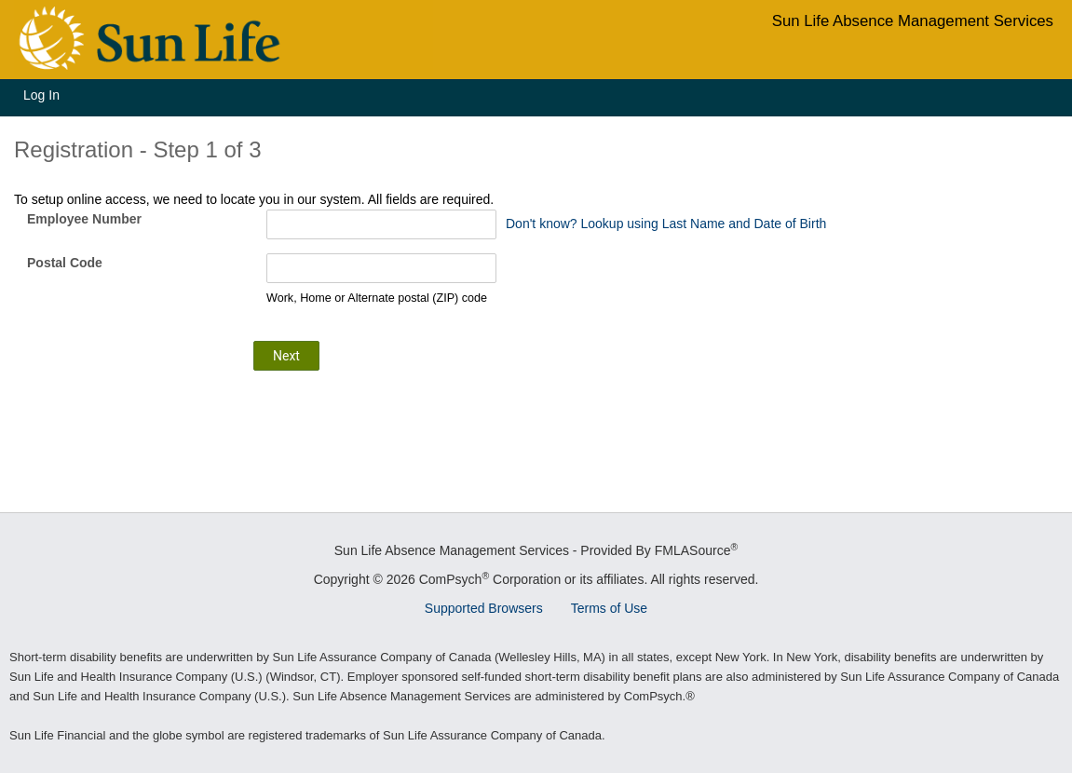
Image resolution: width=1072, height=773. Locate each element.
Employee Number (84, 218)
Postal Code (64, 262)
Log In (41, 95)
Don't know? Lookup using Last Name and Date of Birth (666, 223)
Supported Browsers (484, 608)
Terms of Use (609, 608)
